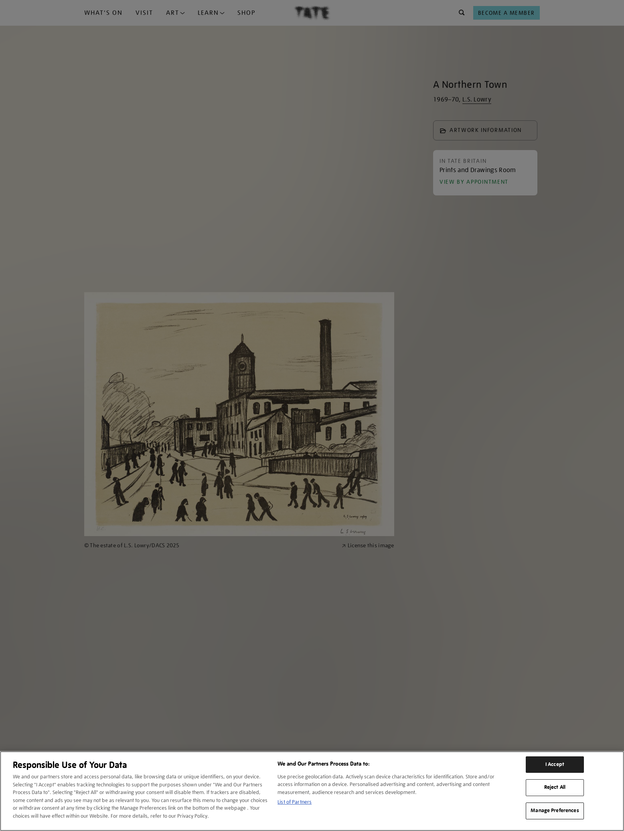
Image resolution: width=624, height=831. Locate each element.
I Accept (554, 764)
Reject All (554, 787)
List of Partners (295, 801)
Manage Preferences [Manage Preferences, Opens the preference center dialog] (555, 810)
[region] (312, 791)
